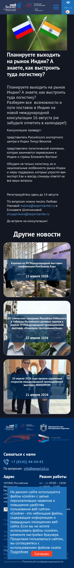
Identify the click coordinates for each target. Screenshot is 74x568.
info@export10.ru (36, 468)
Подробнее (19, 551)
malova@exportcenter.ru (37, 206)
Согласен (42, 553)
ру (66, 8)
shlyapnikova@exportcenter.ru (28, 214)
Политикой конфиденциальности (42, 561)
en (70, 8)
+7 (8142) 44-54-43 (24, 461)
